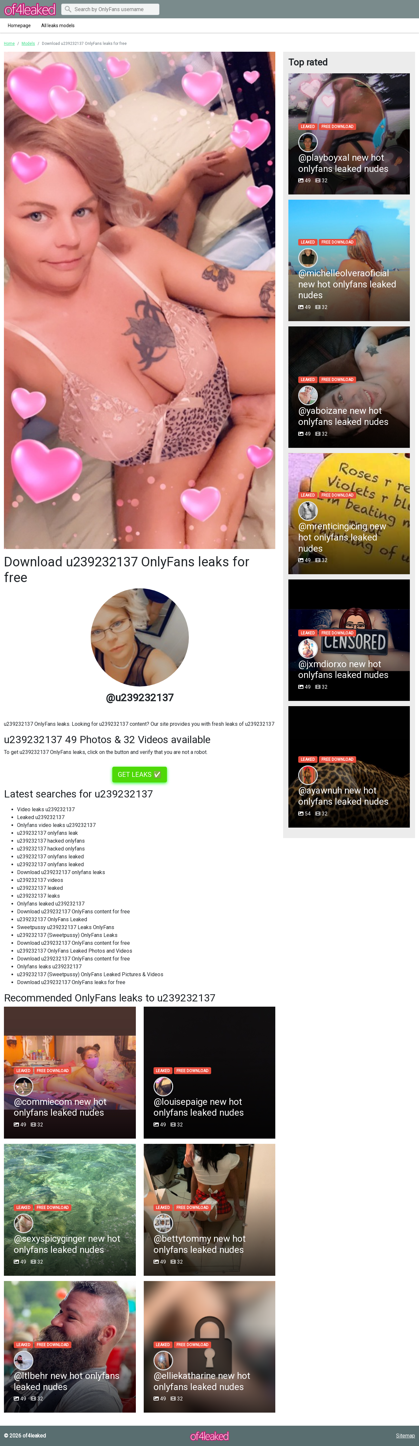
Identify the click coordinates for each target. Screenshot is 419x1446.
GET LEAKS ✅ (139, 774)
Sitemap (405, 1436)
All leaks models (58, 25)
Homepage (19, 25)
